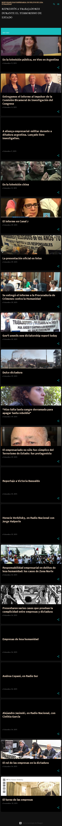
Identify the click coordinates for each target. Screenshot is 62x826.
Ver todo (5, 33)
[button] (58, 67)
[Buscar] (54, 4)
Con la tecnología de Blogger (31, 823)
